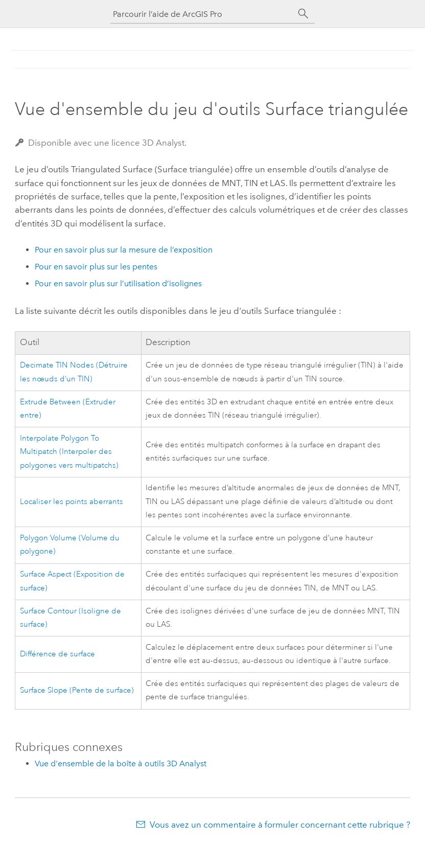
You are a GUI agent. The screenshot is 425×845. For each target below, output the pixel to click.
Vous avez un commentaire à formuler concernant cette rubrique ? (280, 824)
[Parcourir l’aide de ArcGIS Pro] (202, 14)
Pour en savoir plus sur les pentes (96, 266)
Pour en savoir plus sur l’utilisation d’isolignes (118, 283)
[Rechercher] (303, 14)
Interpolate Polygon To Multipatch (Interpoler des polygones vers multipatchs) (69, 451)
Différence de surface (57, 654)
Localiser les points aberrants (71, 502)
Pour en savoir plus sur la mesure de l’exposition (123, 250)
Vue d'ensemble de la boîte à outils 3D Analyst (120, 763)
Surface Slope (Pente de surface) (77, 690)
